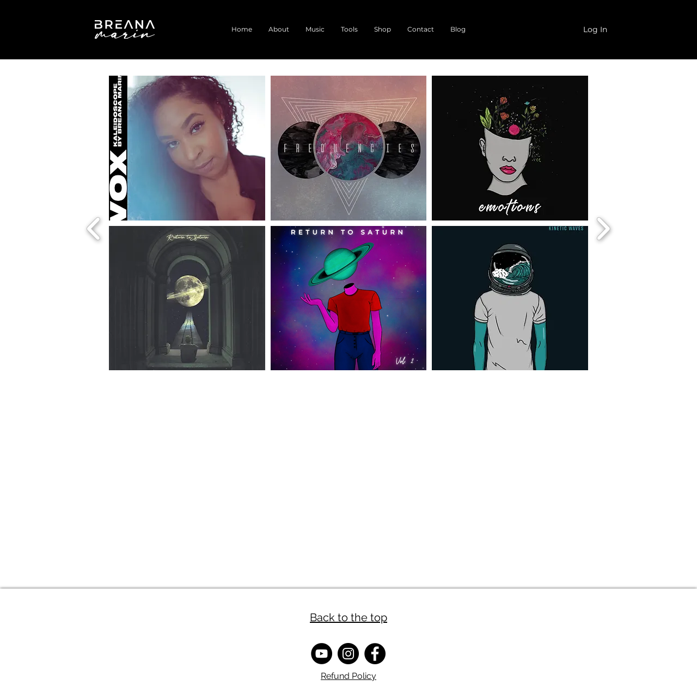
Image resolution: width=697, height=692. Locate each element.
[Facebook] (375, 653)
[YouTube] (321, 653)
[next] (603, 227)
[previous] (94, 227)
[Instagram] (348, 653)
